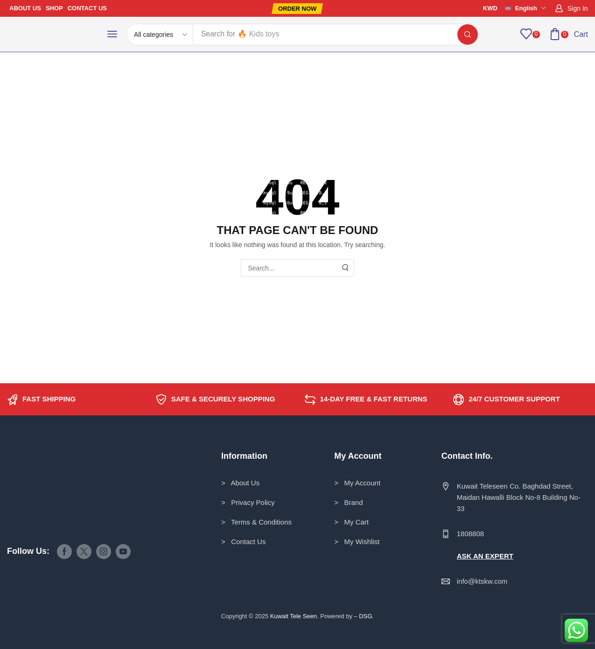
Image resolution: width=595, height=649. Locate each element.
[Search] (467, 34)
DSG (365, 616)
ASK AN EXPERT (485, 556)
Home (21, 71)
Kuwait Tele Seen (293, 616)
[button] (297, 8)
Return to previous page (547, 71)
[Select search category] (160, 34)
